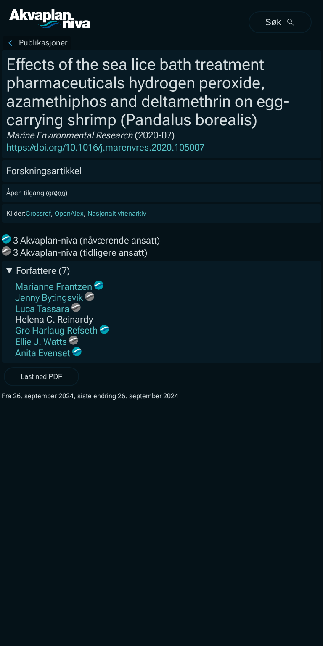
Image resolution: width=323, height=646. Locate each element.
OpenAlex (69, 213)
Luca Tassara (42, 309)
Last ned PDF (41, 376)
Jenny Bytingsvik (49, 297)
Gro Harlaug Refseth (56, 330)
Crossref (38, 213)
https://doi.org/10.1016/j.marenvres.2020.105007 (105, 147)
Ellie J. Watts (41, 341)
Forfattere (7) (43, 270)
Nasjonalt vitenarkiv (116, 213)
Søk (280, 22)
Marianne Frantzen (53, 286)
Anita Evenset (42, 352)
